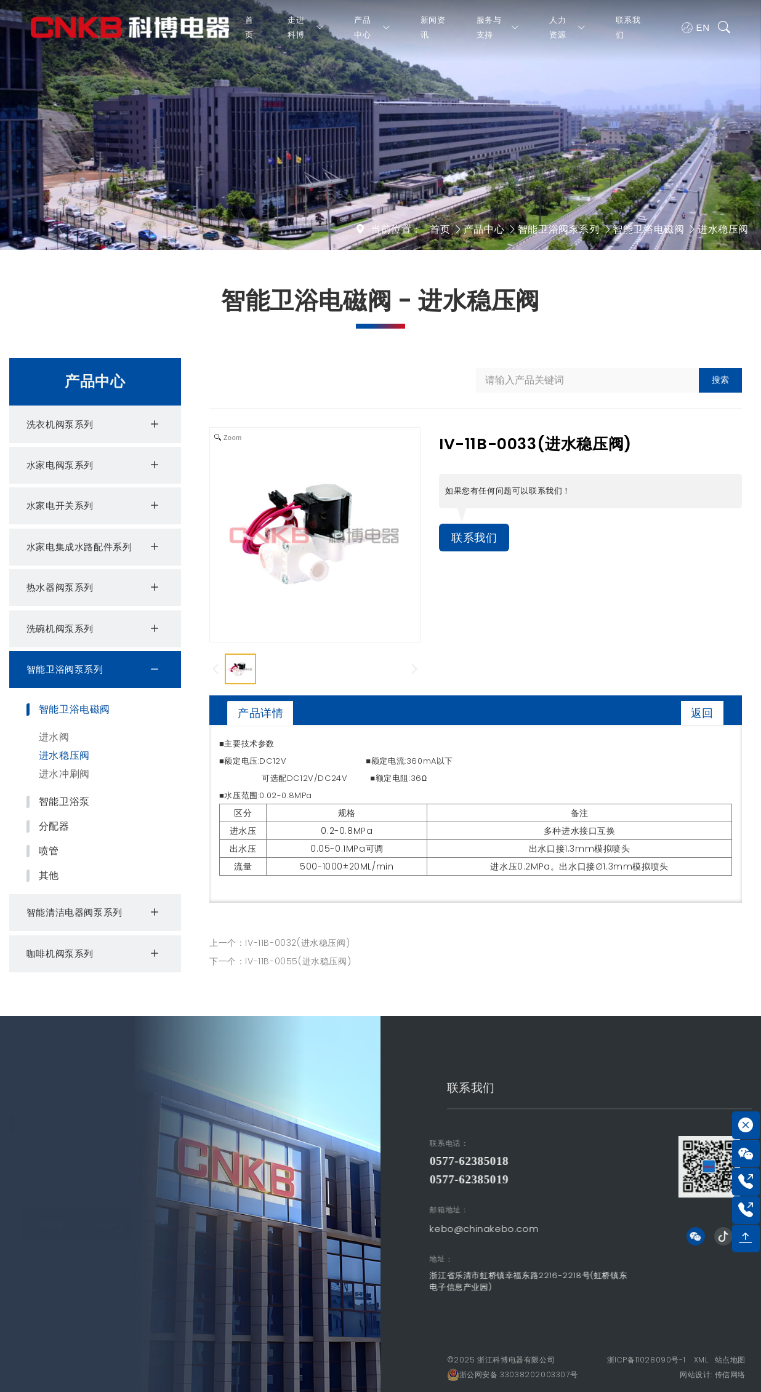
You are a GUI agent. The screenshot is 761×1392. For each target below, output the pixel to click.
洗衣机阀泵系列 (94, 424)
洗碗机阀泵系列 (94, 628)
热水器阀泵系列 (94, 587)
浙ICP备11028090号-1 (646, 1359)
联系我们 (627, 33)
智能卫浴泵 (64, 802)
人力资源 (567, 33)
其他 (49, 876)
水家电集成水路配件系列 (94, 547)
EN (694, 33)
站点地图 (730, 1359)
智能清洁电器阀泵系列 (94, 912)
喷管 (49, 851)
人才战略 (77, 1218)
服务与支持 (497, 33)
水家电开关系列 (94, 505)
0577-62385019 (327, 1179)
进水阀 (54, 737)
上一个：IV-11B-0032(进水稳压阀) (279, 943)
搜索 (720, 380)
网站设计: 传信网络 (713, 1374)
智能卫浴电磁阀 (648, 229)
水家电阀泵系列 (94, 465)
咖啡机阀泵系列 (94, 953)
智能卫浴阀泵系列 (559, 229)
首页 (249, 33)
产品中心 (372, 33)
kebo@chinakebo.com (342, 1228)
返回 (702, 713)
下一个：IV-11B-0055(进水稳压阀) (280, 961)
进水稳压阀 (723, 229)
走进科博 (306, 33)
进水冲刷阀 (64, 774)
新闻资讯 (432, 33)
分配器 (54, 826)
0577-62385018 (327, 1160)
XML (701, 1359)
